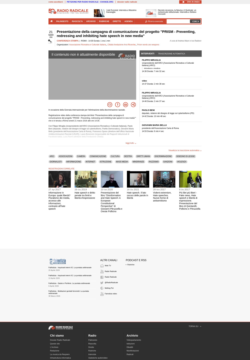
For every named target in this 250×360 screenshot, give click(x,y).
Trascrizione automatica (171, 54)
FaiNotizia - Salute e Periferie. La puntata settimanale (69, 283)
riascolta (77, 21)
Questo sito (55, 344)
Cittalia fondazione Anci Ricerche (122, 45)
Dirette (91, 347)
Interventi (147, 53)
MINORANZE (138, 162)
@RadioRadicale (111, 282)
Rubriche (130, 265)
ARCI (52, 156)
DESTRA (128, 156)
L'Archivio (54, 347)
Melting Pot (109, 288)
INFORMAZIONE (73, 162)
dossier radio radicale (127, 2)
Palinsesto (92, 340)
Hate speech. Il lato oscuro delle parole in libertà (137, 195)
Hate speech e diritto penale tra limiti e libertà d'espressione (85, 195)
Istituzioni (131, 344)
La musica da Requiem (60, 354)
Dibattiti (130, 347)
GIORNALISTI (56, 162)
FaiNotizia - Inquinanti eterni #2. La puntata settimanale (70, 267)
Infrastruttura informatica (60, 358)
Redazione (54, 351)
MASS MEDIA (122, 162)
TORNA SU (193, 326)
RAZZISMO (154, 162)
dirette (117, 21)
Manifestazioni (133, 351)
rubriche (104, 21)
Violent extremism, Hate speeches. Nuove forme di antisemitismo (162, 196)
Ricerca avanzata (155, 21)
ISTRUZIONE (105, 162)
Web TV (108, 266)
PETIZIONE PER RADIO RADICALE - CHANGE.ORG (90, 2)
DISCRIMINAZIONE (163, 156)
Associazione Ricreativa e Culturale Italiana (87, 45)
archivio (91, 21)
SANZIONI (167, 162)
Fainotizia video (111, 294)
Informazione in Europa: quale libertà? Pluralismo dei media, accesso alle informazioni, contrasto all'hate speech (59, 200)
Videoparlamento (134, 340)
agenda (128, 21)
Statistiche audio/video (97, 358)
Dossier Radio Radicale (60, 340)
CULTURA (115, 156)
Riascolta (92, 344)
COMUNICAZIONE (98, 156)
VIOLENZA (181, 162)
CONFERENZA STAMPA (67, 41)
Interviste (92, 354)
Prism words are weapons (148, 45)
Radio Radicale (111, 271)
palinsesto (62, 21)
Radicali (130, 354)
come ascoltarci (55, 2)
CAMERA (81, 156)
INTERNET (90, 162)
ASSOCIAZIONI (65, 156)
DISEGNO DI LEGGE (185, 156)
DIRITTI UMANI (143, 156)
